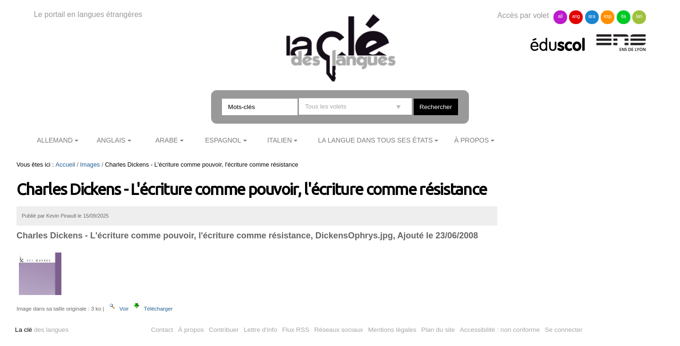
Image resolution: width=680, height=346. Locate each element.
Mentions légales (392, 329)
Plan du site (438, 329)
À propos (471, 140)
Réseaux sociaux (338, 329)
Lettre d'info (260, 329)
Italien (279, 140)
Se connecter (564, 329)
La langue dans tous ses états (375, 140)
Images (90, 164)
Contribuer (223, 329)
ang (576, 16)
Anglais (111, 140)
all (560, 16)
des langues (41, 329)
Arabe (166, 140)
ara (591, 16)
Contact (162, 329)
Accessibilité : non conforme (500, 329)
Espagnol (223, 140)
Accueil (65, 164)
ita (623, 16)
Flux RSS (295, 329)
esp (608, 16)
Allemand (55, 140)
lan (639, 16)
